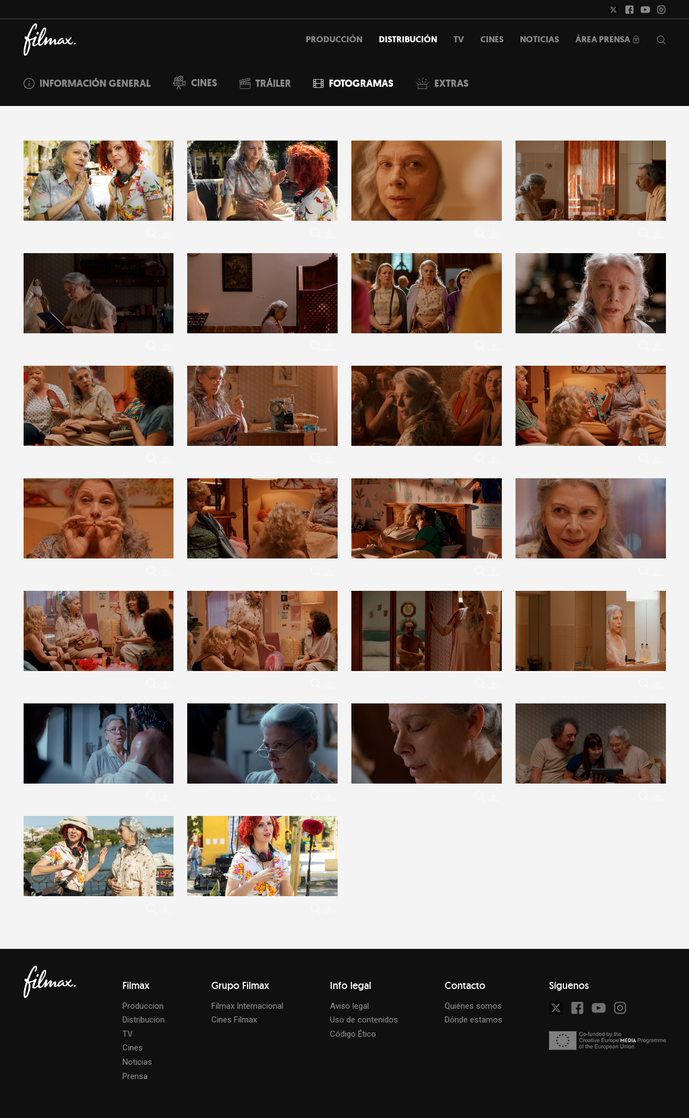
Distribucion (143, 1020)
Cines (132, 1048)
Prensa (135, 1076)
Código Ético (353, 1034)
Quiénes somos (473, 1006)
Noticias (137, 1062)
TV (127, 1034)
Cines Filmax (234, 1020)
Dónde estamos (473, 1020)
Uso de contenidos (364, 1020)
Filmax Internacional (247, 1006)
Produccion (143, 1006)
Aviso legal (349, 1006)
